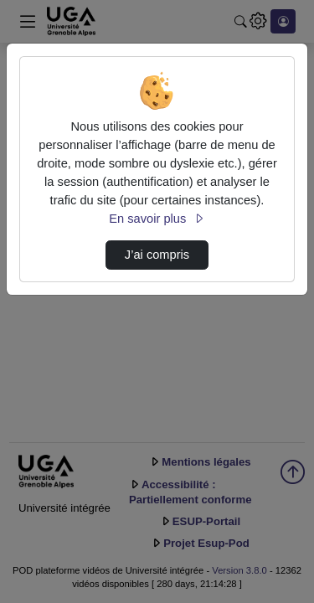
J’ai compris (157, 254)
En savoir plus (156, 218)
